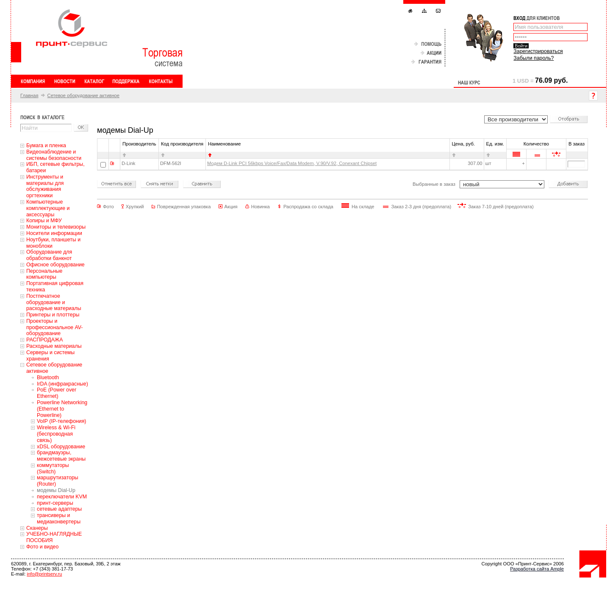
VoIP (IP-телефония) (61, 421)
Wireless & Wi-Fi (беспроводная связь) (56, 434)
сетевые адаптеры (59, 509)
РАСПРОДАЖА (44, 340)
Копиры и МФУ (44, 221)
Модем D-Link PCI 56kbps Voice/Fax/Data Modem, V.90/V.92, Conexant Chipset (292, 163)
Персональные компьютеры (44, 274)
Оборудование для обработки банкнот (49, 255)
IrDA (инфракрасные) (62, 384)
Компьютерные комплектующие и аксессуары (47, 208)
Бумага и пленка (46, 145)
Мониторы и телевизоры (56, 227)
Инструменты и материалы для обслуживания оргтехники (45, 186)
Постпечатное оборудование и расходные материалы (53, 302)
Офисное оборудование (55, 265)
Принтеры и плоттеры (52, 315)
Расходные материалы (54, 346)
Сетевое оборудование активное (83, 95)
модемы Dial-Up (56, 490)
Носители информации (54, 233)
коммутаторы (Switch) (53, 468)
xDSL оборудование (61, 447)
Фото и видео (42, 547)
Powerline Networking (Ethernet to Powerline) (62, 409)
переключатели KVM (62, 497)
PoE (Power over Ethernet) (56, 393)
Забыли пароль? (533, 58)
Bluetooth (48, 377)
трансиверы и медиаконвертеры (58, 518)
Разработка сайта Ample (537, 568)
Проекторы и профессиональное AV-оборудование (54, 327)
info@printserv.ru (44, 573)
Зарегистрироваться (538, 51)
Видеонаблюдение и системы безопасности (53, 155)
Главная (29, 95)
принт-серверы (55, 503)
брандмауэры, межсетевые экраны (61, 456)
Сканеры (37, 528)
